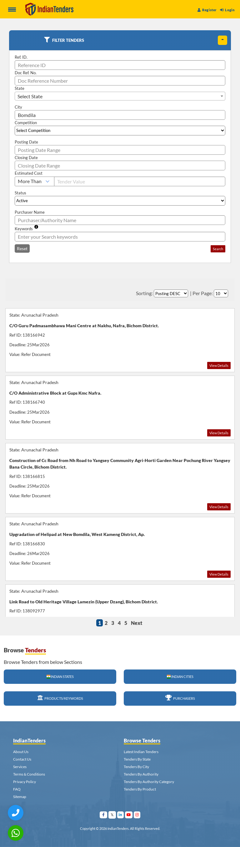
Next (136, 623)
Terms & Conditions (29, 774)
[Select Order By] (171, 293)
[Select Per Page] (221, 293)
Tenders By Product (140, 789)
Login (227, 10)
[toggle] (222, 40)
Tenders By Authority (141, 774)
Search (218, 249)
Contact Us (22, 759)
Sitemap (19, 796)
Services (20, 766)
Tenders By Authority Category (149, 781)
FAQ (17, 789)
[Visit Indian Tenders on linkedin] (120, 814)
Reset (22, 248)
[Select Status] (120, 201)
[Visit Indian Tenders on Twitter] (112, 814)
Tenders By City (136, 766)
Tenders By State (137, 759)
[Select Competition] (120, 130)
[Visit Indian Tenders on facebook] (104, 814)
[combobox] (120, 96)
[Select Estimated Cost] (34, 181)
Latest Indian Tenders (141, 751)
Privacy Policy (24, 781)
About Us (20, 751)
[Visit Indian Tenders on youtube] (129, 814)
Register (207, 10)
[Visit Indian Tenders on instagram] (137, 814)
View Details (218, 365)
